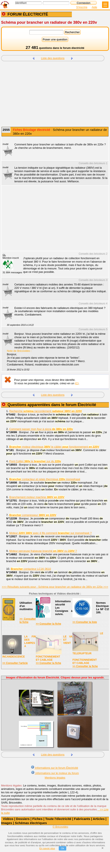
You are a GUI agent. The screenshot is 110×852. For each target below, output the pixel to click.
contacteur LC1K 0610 (31, 568)
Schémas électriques (31, 823)
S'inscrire (81, 7)
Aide (94, 7)
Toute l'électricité (58, 819)
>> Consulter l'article (15, 663)
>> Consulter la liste (84, 622)
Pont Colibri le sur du (35, 461)
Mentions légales (55, 777)
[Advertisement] (55, 94)
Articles (99, 819)
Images (6, 823)
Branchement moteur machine (36, 497)
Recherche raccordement (45, 411)
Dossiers (23, 819)
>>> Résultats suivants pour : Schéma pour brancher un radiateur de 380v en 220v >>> (55, 586)
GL (4, 255)
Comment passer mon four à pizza (41, 429)
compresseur (32, 515)
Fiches (37, 819)
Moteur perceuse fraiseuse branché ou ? (43, 550)
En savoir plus (47, 848)
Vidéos (8, 819)
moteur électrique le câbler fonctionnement (54, 446)
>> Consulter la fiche (28, 620)
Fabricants (82, 819)
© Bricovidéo (60, 826)
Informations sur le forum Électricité (54, 767)
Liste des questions (53, 58)
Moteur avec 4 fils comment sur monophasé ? (50, 533)
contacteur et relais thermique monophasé (44, 479)
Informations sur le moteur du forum (55, 773)
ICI (76, 383)
